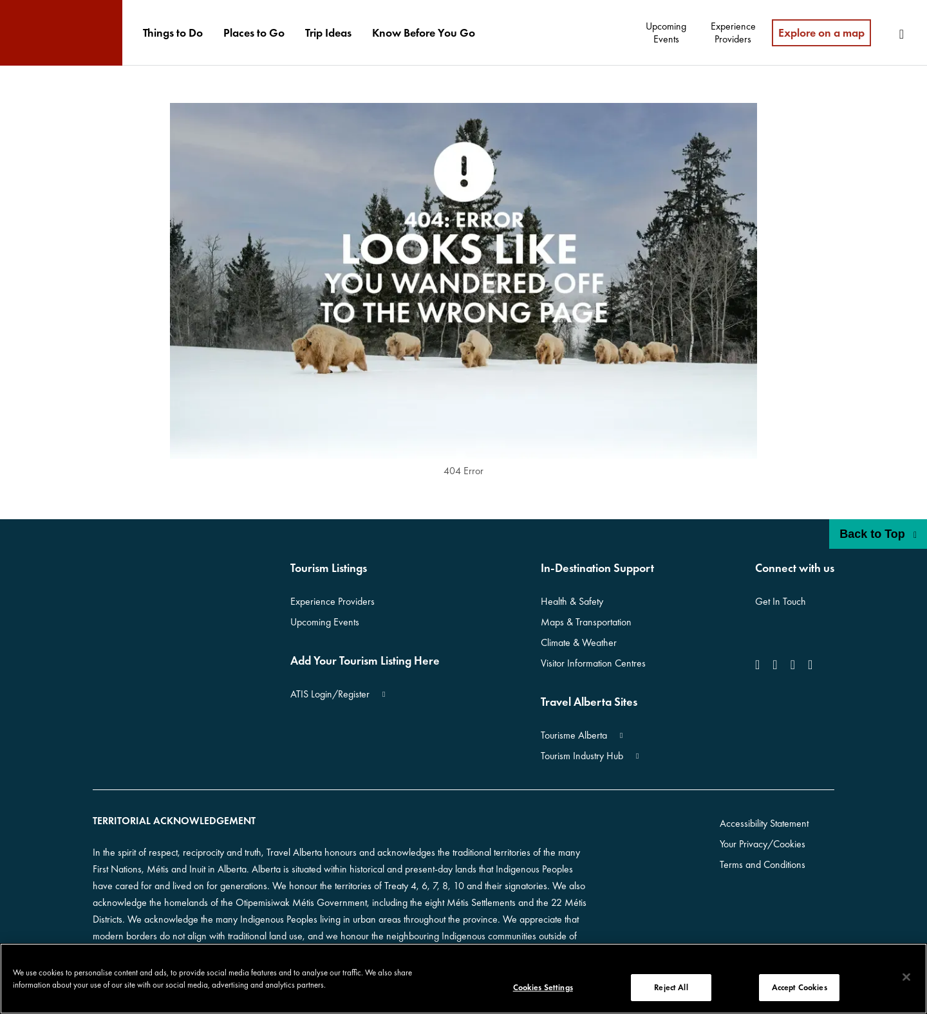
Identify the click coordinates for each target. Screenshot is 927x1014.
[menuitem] (173, 33)
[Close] (906, 977)
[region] (463, 978)
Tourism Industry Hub (582, 755)
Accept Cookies (799, 987)
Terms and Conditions (762, 864)
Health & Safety (572, 601)
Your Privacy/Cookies (762, 844)
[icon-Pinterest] (810, 664)
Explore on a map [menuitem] (821, 32)
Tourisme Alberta (574, 735)
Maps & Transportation (586, 622)
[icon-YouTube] (792, 664)
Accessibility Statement (764, 823)
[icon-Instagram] (774, 664)
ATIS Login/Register (330, 694)
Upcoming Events (324, 622)
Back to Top (878, 534)
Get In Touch (780, 601)
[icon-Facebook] (760, 664)
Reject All (671, 987)
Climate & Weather (579, 642)
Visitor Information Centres (593, 663)
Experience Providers (332, 601)
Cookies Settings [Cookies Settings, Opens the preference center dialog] (543, 987)
